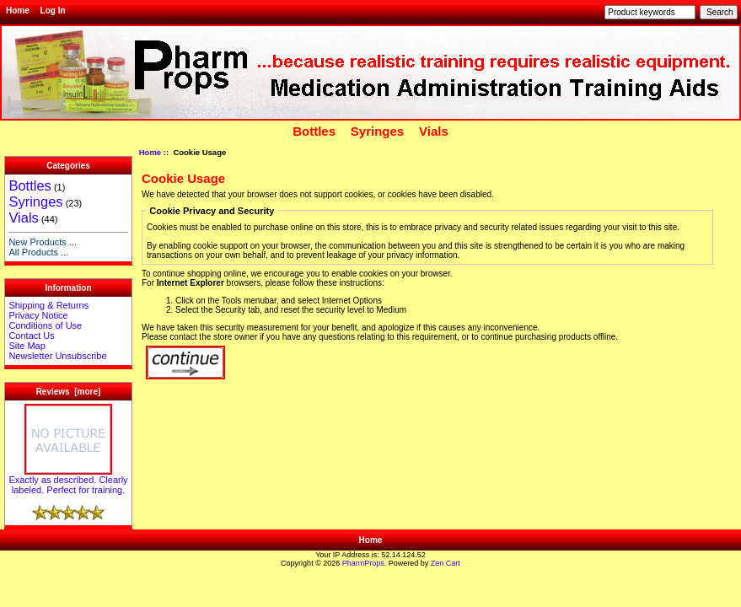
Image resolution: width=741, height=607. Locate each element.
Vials (433, 131)
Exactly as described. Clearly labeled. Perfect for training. (67, 480)
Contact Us (31, 335)
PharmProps (363, 563)
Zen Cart (445, 563)
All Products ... (38, 252)
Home (18, 10)
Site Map (26, 346)
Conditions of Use (45, 325)
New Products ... (42, 242)
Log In (53, 10)
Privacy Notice (37, 315)
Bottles (314, 131)
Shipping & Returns (48, 305)
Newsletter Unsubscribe (57, 356)
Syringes (377, 131)
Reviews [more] (68, 391)
